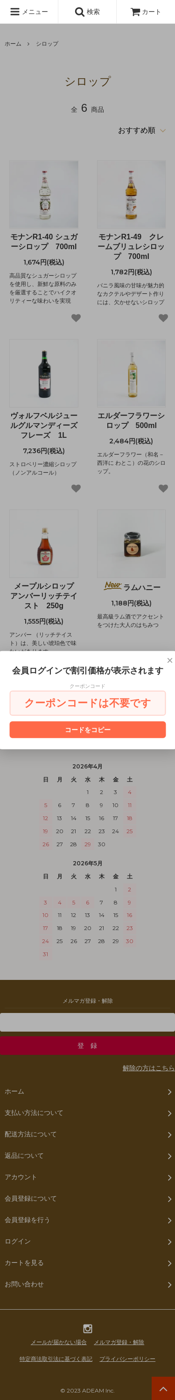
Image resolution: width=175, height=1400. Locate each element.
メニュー (29, 12)
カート (146, 11)
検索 (87, 12)
